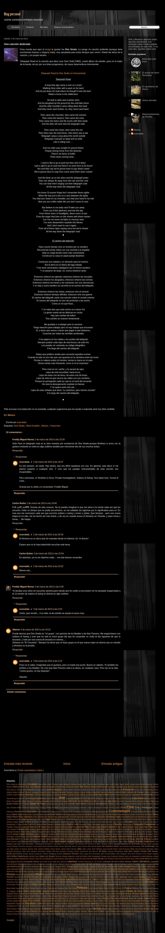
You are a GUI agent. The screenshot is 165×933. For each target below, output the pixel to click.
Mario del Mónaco (27, 869)
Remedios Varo (147, 891)
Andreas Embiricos (81, 790)
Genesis (155, 829)
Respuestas (21, 457)
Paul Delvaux (90, 882)
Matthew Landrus (136, 869)
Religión (122, 891)
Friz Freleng (65, 829)
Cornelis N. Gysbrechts (83, 812)
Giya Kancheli (27, 837)
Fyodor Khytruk (76, 829)
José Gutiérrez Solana (115, 856)
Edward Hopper (13, 822)
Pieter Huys (15, 888)
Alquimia (31, 790)
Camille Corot (63, 804)
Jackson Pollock (107, 844)
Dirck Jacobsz (38, 817)
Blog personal (12, 14)
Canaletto (90, 804)
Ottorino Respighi (83, 879)
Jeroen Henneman (81, 851)
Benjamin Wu (48, 801)
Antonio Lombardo (151, 792)
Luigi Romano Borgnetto (30, 867)
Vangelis (89, 909)
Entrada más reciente (18, 763)
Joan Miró (128, 851)
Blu (95, 801)
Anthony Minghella (93, 792)
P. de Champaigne (105, 879)
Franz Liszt (139, 827)
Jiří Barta (103, 851)
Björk (92, 801)
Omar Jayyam (134, 877)
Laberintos (72, 861)
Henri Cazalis (130, 839)
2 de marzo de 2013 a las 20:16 (48, 534)
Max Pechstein (29, 871)
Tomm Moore (12, 909)
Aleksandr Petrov (73, 787)
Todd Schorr (126, 906)
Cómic (58, 812)
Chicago (43, 808)
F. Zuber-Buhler (22, 824)
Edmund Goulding (78, 819)
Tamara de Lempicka (76, 903)
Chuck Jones (114, 808)
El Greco (44, 822)
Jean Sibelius (97, 849)
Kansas (90, 859)
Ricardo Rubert (57, 894)
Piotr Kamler (93, 888)
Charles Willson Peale (19, 808)
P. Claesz (94, 879)
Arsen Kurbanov (52, 798)
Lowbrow (97, 864)
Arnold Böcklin (146, 795)
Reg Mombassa (113, 891)
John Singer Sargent (150, 854)
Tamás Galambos (91, 903)
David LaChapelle (100, 814)
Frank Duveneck (108, 827)
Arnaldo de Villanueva (131, 795)
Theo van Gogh (23, 906)
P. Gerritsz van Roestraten (123, 879)
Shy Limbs (73, 901)
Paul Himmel (113, 882)
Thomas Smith (84, 906)
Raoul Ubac (63, 891)
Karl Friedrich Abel (111, 859)
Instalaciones (149, 841)
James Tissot (77, 846)
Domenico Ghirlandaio (97, 817)
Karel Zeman (98, 859)
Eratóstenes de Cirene (57, 822)
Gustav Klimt (85, 836)
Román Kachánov (133, 896)
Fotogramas (150, 824)
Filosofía (118, 824)
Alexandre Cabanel (115, 787)
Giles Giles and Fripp (133, 832)
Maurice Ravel (149, 869)
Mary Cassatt (111, 869)
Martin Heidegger (86, 869)
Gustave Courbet (110, 836)
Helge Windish (119, 839)
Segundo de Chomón (31, 901)
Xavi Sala (153, 911)
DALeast (150, 812)
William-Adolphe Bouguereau (122, 911)
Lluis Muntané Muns (15, 864)
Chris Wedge (74, 808)
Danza (25, 814)
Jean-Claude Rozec (111, 849)
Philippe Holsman (53, 885)
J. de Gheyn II (58, 844)
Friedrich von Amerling (51, 829)
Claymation (32, 811)
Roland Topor (104, 896)
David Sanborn (124, 814)
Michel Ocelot (133, 871)
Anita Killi (139, 790)
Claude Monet (20, 811)
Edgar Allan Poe (38, 819)
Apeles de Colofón (101, 795)
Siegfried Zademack (85, 901)
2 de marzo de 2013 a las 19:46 (42, 503)
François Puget (95, 827)
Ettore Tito (139, 822)
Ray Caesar (102, 891)
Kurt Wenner (62, 862)
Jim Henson (94, 851)
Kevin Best (144, 859)
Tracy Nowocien (35, 909)
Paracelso (11, 882)
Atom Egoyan (98, 798)
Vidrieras (122, 909)
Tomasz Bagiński (151, 906)
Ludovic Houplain (134, 864)
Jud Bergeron (48, 859)
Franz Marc (149, 827)
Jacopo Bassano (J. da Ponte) (127, 844)
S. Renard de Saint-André (77, 898)
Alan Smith (110, 784)
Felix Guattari (48, 824)
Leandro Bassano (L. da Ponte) (90, 862)
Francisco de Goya (38, 827)
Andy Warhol (117, 790)
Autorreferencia (139, 798)
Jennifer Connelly (67, 851)
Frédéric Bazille (36, 829)
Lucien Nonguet (107, 864)
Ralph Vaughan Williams (47, 891)
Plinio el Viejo (109, 888)
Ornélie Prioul (28, 879)
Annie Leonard (52, 792)
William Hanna (94, 911)
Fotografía (138, 824)
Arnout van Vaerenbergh (25, 798)
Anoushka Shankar (65, 792)
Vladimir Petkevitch (31, 911)
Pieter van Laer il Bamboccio (46, 888)
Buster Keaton (13, 804)
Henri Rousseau (35, 841)
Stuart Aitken (51, 903)
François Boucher (81, 827)
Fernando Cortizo (86, 824)
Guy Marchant (13, 839)
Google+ (11, 920)
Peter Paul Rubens (23, 885)
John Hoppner (121, 854)
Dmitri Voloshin (71, 817)
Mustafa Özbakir (51, 874)
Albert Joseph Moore (132, 784)
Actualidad (32, 784)
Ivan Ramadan (28, 844)
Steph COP (20, 903)
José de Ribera (82, 856)
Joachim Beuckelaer (115, 851)
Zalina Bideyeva (99, 914)
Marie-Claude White (139, 867)
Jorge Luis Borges (47, 856)
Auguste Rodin (110, 798)
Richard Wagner (139, 893)
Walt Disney (54, 911)
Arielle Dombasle (116, 795)
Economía (27, 819)
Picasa (74, 884)
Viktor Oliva (138, 909)
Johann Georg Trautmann (33, 854)
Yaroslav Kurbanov (27, 914)
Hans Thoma (82, 839)
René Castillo (33, 894)
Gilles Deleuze (147, 832)
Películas (149, 882)
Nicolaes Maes (146, 874)
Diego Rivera (12, 817)
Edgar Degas (51, 819)
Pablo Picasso (151, 879)
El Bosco (36, 822)
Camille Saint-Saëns (77, 804)
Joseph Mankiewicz (21, 859)
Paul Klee (122, 882)
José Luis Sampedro (132, 856)
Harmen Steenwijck (95, 839)
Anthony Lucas (79, 792)
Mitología (11, 874)
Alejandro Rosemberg (57, 787)
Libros (135, 861)
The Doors (103, 903)
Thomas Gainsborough (56, 906)
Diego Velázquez (25, 817)
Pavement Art (131, 882)
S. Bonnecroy (61, 898)
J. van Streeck (69, 844)
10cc (9, 784)
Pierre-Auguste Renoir (112, 884)
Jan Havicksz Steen (110, 846)
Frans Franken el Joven (125, 827)
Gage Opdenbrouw (112, 829)
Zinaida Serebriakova (114, 914)
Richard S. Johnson (94, 894)
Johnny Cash (34, 856)
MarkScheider (73, 869)
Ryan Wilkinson (50, 898)
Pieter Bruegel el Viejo (142, 885)
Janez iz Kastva (21, 849)
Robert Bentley (152, 894)
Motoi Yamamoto (22, 874)
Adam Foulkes (53, 784)
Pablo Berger (139, 879)
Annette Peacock (25, 792)
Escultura (129, 822)
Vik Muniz (130, 909)
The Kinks (112, 903)
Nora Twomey (46, 877)
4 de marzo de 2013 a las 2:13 (47, 661)
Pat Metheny (31, 882)
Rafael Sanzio (30, 891)
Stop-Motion (31, 903)
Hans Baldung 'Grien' (38, 839)
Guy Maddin (153, 837)
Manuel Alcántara (112, 867)
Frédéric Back (23, 829)
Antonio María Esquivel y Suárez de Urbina (51, 795)
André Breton (68, 790)
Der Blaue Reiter (146, 814)
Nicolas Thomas (20, 877)
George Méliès (31, 832)
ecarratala (24, 462)
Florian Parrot (127, 824)
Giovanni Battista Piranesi (59, 834)
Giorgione (29, 834)
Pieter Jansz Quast (27, 888)
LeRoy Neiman (125, 861)
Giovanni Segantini (105, 834)
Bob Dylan (112, 801)
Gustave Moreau (125, 836)
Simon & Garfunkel (128, 901)
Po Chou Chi (119, 888)
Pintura (82, 888)
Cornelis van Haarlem (100, 812)
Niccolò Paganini (104, 874)
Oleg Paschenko (97, 877)
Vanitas (97, 908)
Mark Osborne (51, 869)
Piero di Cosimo (83, 885)
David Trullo (135, 814)
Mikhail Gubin (144, 871)
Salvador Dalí (108, 898)
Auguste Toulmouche (124, 798)
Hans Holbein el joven (56, 839)
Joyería (32, 859)
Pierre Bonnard (96, 885)
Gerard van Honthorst (71, 832)
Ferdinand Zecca (60, 824)
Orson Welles (39, 879)
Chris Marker (64, 808)
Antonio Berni (121, 792)
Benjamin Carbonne (35, 801)
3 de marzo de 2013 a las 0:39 (49, 587)
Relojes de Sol (133, 891)
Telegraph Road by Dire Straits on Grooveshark (63, 73)
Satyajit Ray (17, 901)
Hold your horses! (112, 841)
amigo (48, 49)
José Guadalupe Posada (97, 856)
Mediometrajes (80, 871)
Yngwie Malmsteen (47, 914)
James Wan (87, 846)
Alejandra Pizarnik (41, 787)
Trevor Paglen (58, 909)
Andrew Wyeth (106, 790)
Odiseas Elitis (80, 877)
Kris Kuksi (44, 862)
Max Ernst (19, 871)
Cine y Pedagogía (144, 807)
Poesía (128, 888)
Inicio (66, 763)
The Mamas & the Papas (125, 903)
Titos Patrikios (96, 906)
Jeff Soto (56, 851)
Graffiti (44, 836)
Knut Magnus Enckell (15, 862)
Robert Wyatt (57, 896)
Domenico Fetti (83, 817)
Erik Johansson (92, 822)
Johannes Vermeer (71, 854)
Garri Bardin (125, 829)
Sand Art (133, 898)
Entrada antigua (111, 763)
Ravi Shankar (91, 891)
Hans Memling (71, 839)
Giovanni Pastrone (91, 834)
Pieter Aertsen (128, 885)
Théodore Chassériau (38, 906)
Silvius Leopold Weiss (112, 901)
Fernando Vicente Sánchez (103, 824)
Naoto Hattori (72, 874)
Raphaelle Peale (78, 891)
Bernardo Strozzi (76, 801)
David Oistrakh (113, 814)
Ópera (143, 877)
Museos (32, 874)
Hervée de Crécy (91, 841)
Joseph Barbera (146, 856)
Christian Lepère (86, 808)
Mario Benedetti (13, 869)
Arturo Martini (88, 798)
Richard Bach (68, 894)
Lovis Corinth (87, 864)
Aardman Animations (19, 784)
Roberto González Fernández (74, 896)
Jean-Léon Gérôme (30, 851)
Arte (62, 798)
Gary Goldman (136, 829)
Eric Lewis (70, 822)
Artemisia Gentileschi (74, 798)
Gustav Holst (74, 837)
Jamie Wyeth (97, 846)
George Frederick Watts (16, 832)
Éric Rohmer (80, 822)
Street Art (41, 903)
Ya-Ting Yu (15, 914)
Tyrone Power (69, 909)
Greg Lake (52, 837)
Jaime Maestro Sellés (50, 846)
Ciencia (123, 807)
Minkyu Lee (154, 871)
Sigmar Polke (98, 901)
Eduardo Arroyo (129, 819)
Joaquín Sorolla (140, 851)
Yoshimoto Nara (62, 914)
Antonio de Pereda (135, 792)
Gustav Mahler (97, 837)
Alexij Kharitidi (129, 787)
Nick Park (125, 874)
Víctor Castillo (113, 909)
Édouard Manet (91, 819)
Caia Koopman (52, 804)
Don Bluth (126, 817)
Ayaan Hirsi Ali (152, 798)
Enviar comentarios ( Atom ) (30, 770)
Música (11, 415)
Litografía (154, 861)
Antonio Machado (26, 795)
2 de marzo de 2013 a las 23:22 (48, 566)
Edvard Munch (152, 819)
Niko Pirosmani (34, 877)
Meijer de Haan (92, 871)
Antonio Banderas (107, 792)
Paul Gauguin (102, 882)
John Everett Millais (108, 854)
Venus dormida (149, 100)
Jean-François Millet (127, 849)
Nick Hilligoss (116, 874)
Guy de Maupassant (141, 837)
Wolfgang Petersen (141, 911)
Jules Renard (59, 859)
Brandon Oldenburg (150, 801)
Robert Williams (36, 896)
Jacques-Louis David (34, 846)
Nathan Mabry (83, 874)
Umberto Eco (80, 909)
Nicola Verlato (134, 874)
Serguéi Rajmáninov (49, 901)
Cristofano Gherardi (139, 812)
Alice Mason (12, 790)
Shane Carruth (63, 901)
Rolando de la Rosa (118, 896)
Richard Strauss (125, 893)
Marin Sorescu (152, 867)
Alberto (16, 629)
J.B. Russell (79, 844)
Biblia (87, 801)
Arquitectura (40, 798)
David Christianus (77, 814)
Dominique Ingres (114, 817)
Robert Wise (47, 896)
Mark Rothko (62, 869)
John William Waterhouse (18, 856)
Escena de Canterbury (115, 822)
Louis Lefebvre (59, 864)
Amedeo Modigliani (54, 790)
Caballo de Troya (37, 803)
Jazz (79, 849)
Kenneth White (124, 859)
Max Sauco (40, 871)
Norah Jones (56, 877)
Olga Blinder (109, 877)
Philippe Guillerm (38, 884)
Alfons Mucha (140, 787)
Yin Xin (37, 914)
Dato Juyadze (33, 814)
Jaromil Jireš (33, 849)
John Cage (83, 854)
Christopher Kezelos (101, 808)
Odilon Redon (68, 877)
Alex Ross (84, 787)
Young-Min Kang (75, 914)
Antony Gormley (86, 795)
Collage (53, 812)
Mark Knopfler (33, 426)
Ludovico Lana (146, 864)
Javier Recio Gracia (69, 849)
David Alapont (44, 814)
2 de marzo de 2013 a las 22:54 (49, 553)
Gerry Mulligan (86, 832)
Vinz (22, 911)
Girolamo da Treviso (121, 834)
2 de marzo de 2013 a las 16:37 (48, 462)
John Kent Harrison (135, 854)
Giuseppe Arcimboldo (137, 834)
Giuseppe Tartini (152, 834)
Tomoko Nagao (23, 909)
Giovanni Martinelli (76, 834)
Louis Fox (49, 864)
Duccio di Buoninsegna (138, 817)
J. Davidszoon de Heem (43, 844)
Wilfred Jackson (81, 911)
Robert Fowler (24, 896)
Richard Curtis (80, 894)
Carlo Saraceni (101, 804)
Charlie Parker (34, 808)
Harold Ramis (108, 839)
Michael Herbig (122, 871)
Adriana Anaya (76, 784)
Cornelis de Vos (67, 812)
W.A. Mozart (44, 911)
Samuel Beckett (121, 898)
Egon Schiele (26, 822)
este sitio (148, 46)
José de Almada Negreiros (65, 856)
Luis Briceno (45, 867)
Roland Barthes (92, 896)
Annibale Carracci (39, 792)
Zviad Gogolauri (129, 914)
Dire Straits (19, 426)
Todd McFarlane (114, 906)
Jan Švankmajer (148, 846)
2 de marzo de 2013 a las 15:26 (50, 439)
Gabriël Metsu (99, 829)
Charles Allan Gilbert (144, 804)
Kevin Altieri (135, 859)
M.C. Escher (67, 866)
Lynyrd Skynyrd (56, 867)
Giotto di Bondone (41, 834)
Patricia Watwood (43, 882)
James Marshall (65, 846)
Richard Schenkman (110, 894)
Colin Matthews (44, 812)
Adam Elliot (42, 784)
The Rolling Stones (142, 903)
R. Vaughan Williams (15, 891)
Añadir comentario (16, 692)
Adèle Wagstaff (65, 784)
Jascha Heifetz (44, 849)
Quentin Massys (152, 888)
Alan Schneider (99, 784)
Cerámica (133, 804)
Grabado (37, 836)
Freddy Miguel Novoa (23, 439)
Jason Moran (55, 849)
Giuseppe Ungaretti (14, 837)
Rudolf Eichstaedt (20, 898)
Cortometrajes (120, 811)
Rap (70, 891)
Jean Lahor (87, 849)
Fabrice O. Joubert (35, 824)
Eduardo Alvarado (116, 819)
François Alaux (67, 827)
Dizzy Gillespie (59, 817)
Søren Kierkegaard (143, 901)
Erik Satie (102, 822)
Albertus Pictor (19, 787)
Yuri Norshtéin (87, 914)
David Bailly (55, 814)
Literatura (144, 861)
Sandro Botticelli (144, 898)
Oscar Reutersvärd (52, 879)
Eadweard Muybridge (15, 819)
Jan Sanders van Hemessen (130, 846)
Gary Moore (147, 829)
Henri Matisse (23, 841)
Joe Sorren (18, 854)
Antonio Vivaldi (74, 795)
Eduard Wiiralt (103, 819)
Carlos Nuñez (19, 503)
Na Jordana (62, 874)
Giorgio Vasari (19, 834)
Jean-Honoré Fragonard (144, 849)
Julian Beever (69, 859)
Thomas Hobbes (72, 906)
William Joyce (105, 911)
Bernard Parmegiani (61, 801)
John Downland (94, 854)
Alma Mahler (22, 790)
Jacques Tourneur (19, 846)
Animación (129, 789)
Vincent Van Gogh (150, 909)
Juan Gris (39, 859)
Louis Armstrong (38, 864)
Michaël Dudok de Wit (107, 871)
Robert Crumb (12, 896)
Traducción (55, 426)
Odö (88, 877)
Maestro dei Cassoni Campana (85, 867)
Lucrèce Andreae (120, 864)
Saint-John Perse (95, 898)
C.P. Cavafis (24, 804)
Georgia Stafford (56, 832)
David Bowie (66, 814)
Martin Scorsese (99, 869)
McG (72, 871)
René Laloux (45, 893)
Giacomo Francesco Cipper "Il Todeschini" (108, 832)
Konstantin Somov (31, 861)
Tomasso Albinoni (138, 906)
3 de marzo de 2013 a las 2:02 (47, 609)
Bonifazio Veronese (125, 801)
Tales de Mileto (62, 903)
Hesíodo (101, 841)
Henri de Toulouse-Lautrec (147, 839)
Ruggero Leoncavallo (35, 898)
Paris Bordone (20, 882)
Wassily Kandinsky (67, 911)
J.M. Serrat (88, 844)
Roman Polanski (146, 896)
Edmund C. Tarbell (64, 819)
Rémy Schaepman (21, 894)
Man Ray (101, 867)
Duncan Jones (152, 817)
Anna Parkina (148, 790)
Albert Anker (119, 784)
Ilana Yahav (124, 841)
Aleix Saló (30, 787)
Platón (101, 888)
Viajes (104, 909)
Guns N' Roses (62, 837)
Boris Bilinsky (138, 801)
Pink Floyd (72, 888)
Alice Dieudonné (152, 787)
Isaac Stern (17, 844)
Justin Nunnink (81, 859)
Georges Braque (43, 832)
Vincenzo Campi (13, 911)
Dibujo (155, 814)
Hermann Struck (48, 841)
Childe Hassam (52, 808)
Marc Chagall (125, 866)
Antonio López (12, 795)
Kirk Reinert (153, 859)
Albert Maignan (147, 784)
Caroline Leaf (113, 804)
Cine (131, 807)
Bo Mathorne (102, 801)
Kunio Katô (52, 862)
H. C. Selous (24, 839)
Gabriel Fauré (88, 829)
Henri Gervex (12, 841)
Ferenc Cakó (73, 824)
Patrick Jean (55, 882)
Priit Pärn (142, 888)
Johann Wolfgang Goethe (53, 854)
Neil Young (93, 874)
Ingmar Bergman (136, 841)
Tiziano (105, 906)
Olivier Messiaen (121, 877)
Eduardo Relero (141, 819)
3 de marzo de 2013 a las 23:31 (36, 629)
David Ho (88, 814)
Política (135, 888)
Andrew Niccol (94, 790)
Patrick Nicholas (67, 882)
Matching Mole (123, 869)
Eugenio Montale (150, 822)
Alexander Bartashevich (98, 787)
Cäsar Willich (123, 804)
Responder (17, 450)
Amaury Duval (40, 790)
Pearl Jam (141, 882)
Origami (149, 877)
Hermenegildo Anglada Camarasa (69, 841)
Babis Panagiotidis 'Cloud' (17, 801)
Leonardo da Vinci (111, 861)
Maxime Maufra (64, 871)
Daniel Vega (17, 814)
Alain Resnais (87, 784)
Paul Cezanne (79, 882)
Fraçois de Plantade (22, 827)
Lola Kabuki (27, 864)
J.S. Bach (97, 844)
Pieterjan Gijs (62, 888)
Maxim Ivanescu (51, 871)
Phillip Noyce (65, 885)
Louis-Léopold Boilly (73, 864)
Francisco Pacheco (54, 827)
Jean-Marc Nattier (45, 851)
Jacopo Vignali (146, 844)
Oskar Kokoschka (68, 879)
